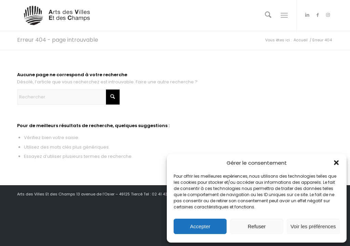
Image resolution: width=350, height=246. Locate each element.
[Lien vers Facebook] (317, 15)
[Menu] (284, 15)
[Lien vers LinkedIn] (307, 15)
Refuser (257, 226)
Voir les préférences (313, 226)
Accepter (200, 226)
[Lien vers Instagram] (328, 15)
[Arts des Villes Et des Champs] (57, 15)
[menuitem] (268, 15)
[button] (336, 162)
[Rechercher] (268, 15)
